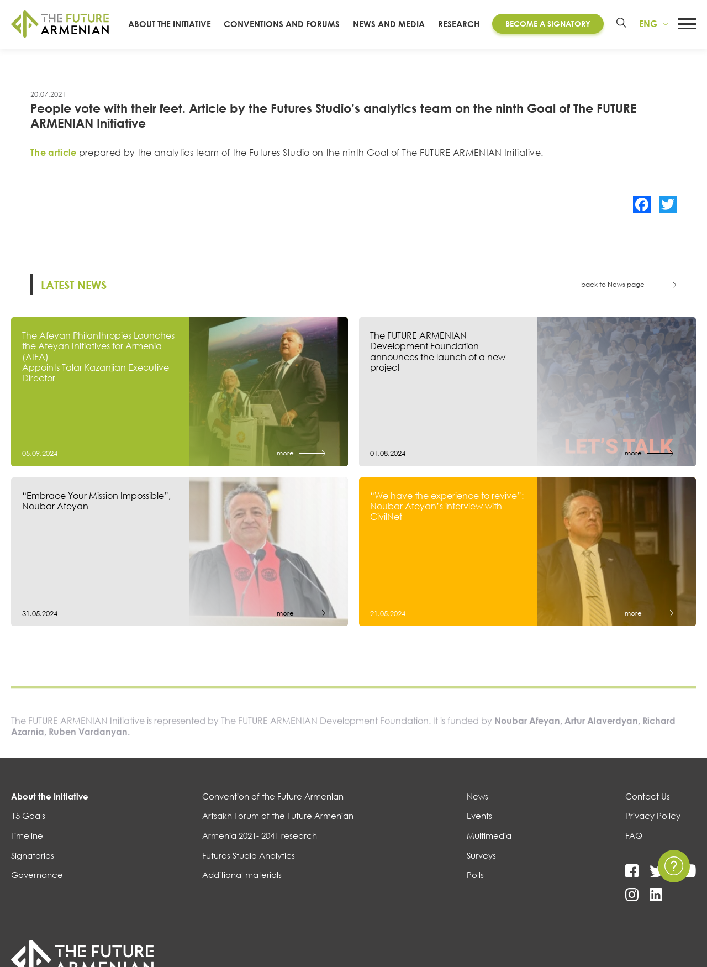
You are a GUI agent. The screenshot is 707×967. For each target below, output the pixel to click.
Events (479, 827)
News (477, 807)
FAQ (633, 847)
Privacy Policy (652, 827)
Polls (475, 886)
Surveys (481, 866)
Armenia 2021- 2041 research (259, 847)
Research (458, 29)
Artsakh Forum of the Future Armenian (278, 827)
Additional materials (242, 886)
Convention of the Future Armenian (273, 807)
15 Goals (28, 827)
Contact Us (647, 807)
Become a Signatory (547, 29)
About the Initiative (49, 807)
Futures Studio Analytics (248, 866)
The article (53, 164)
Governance (37, 886)
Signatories (32, 866)
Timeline (27, 847)
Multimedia (489, 847)
